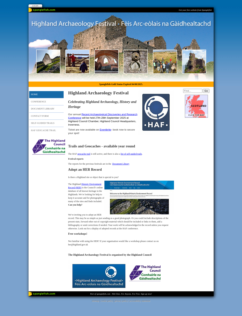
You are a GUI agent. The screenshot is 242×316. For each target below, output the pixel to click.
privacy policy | (122, 301)
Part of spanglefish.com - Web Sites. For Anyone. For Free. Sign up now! (121, 294)
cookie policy (107, 301)
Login (35, 6)
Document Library (43, 108)
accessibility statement (140, 301)
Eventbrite (105, 129)
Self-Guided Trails (43, 123)
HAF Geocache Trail (43, 130)
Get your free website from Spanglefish (195, 10)
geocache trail (83, 154)
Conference (38, 101)
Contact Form (40, 116)
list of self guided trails (131, 154)
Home (34, 94)
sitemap (95, 301)
